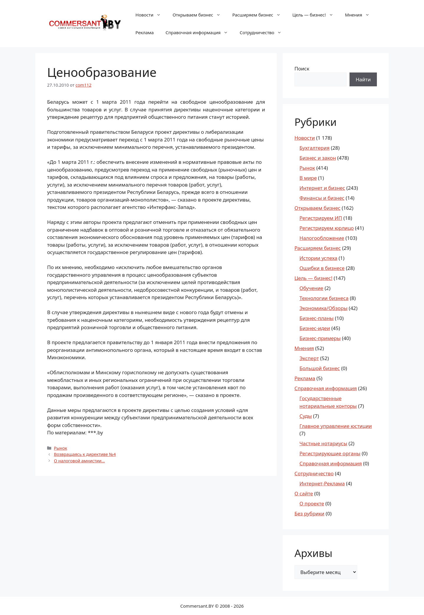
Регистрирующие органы (329, 453)
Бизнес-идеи (314, 328)
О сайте (303, 493)
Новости (151, 15)
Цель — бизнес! (315, 15)
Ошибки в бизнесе (321, 268)
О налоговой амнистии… (79, 461)
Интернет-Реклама (322, 483)
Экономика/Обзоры (323, 308)
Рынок (60, 448)
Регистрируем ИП (320, 218)
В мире (308, 177)
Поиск (301, 68)
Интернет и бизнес (322, 187)
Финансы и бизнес (321, 197)
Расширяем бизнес (259, 15)
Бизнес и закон (317, 157)
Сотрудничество (263, 32)
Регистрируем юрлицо (326, 228)
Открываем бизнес (199, 15)
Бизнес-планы (316, 318)
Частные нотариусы (323, 443)
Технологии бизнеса (324, 298)
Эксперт (309, 358)
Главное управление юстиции (335, 426)
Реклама (144, 32)
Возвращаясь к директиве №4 (85, 454)
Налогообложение (321, 238)
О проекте (311, 503)
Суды (305, 416)
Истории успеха (318, 258)
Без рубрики (309, 513)
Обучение (311, 288)
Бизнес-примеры (320, 338)
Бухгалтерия (314, 147)
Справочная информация (199, 32)
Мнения (360, 15)
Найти (363, 79)
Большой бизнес (319, 368)
